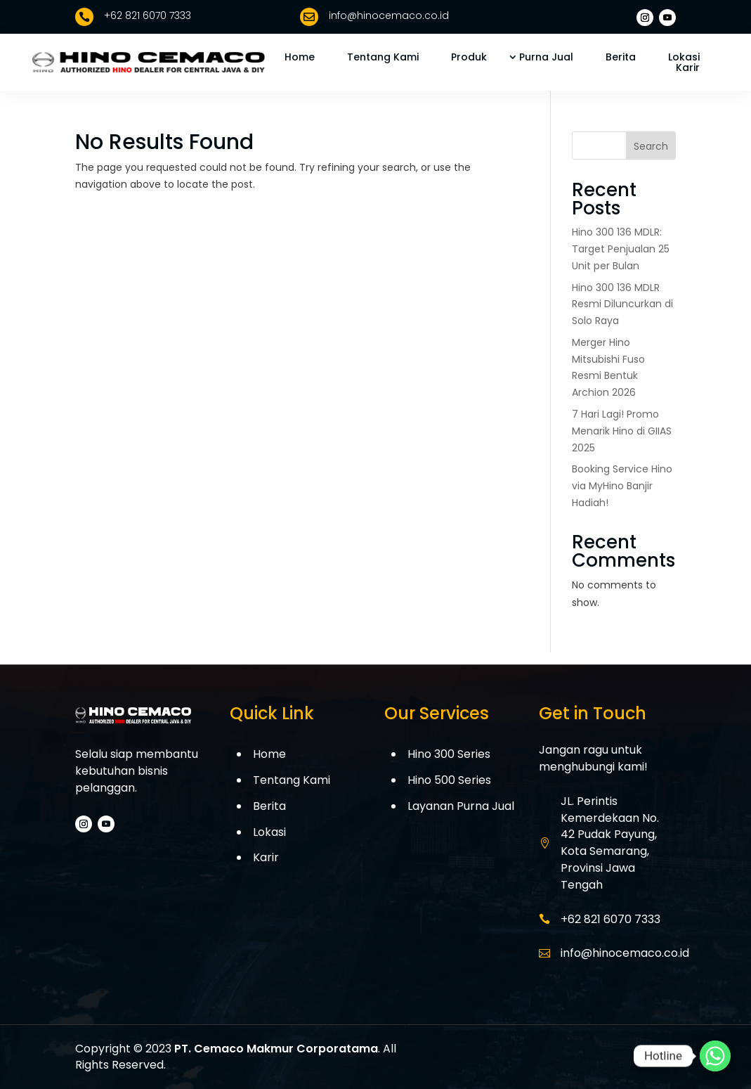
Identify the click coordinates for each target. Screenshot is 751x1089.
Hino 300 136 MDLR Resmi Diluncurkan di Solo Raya (622, 304)
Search (651, 146)
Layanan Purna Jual (460, 806)
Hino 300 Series (448, 754)
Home (300, 57)
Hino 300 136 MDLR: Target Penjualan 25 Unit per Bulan (621, 249)
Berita (621, 57)
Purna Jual (546, 57)
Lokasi (684, 57)
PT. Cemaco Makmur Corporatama (276, 1048)
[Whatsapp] (715, 1055)
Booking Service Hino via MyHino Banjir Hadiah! (622, 486)
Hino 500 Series (449, 780)
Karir (688, 67)
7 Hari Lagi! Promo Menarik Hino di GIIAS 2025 (622, 431)
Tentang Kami (383, 57)
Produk (469, 57)
